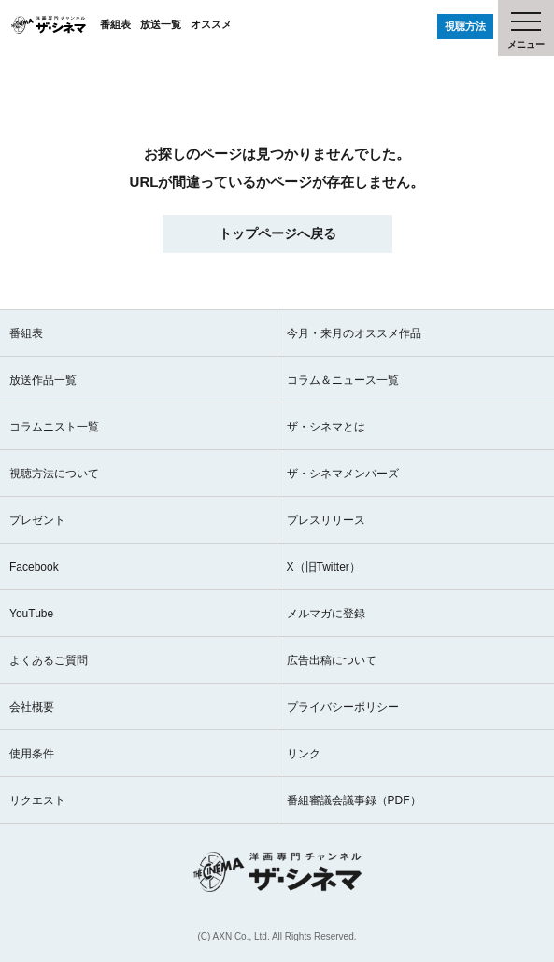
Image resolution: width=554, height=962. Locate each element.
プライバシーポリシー (343, 707)
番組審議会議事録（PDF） (354, 800)
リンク (303, 753)
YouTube (31, 613)
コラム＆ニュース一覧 (343, 380)
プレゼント (37, 520)
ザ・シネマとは (326, 426)
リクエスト (37, 800)
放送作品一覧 (43, 380)
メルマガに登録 (326, 613)
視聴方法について (54, 473)
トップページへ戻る (277, 233)
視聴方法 (465, 26)
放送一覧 (160, 24)
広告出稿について (331, 660)
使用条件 (31, 753)
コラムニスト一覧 (54, 426)
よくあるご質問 (48, 660)
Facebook (34, 566)
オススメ (211, 24)
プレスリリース (326, 520)
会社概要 (31, 707)
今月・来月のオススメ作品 (354, 333)
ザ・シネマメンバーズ (343, 473)
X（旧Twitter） (324, 566)
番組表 (115, 24)
